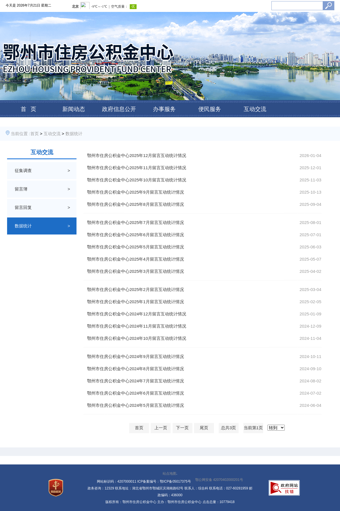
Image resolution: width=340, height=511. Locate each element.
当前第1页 (253, 427)
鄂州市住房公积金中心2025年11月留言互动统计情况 (136, 167)
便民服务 (209, 109)
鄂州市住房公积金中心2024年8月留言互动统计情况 (135, 368)
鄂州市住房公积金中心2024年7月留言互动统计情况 (135, 380)
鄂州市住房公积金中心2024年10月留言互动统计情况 (136, 338)
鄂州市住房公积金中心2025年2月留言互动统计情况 (135, 289)
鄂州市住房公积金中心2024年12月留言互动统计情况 (136, 313)
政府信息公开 (119, 109)
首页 (34, 133)
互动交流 (255, 109)
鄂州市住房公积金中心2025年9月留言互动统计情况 (135, 192)
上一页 (160, 427)
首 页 (28, 109)
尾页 (204, 427)
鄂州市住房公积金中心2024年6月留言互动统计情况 (135, 393)
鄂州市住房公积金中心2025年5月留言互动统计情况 (135, 246)
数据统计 (73, 133)
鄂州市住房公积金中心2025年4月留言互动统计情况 (135, 259)
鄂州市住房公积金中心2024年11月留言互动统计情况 (136, 326)
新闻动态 (73, 109)
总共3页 (228, 427)
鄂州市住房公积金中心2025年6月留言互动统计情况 (135, 234)
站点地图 (169, 474)
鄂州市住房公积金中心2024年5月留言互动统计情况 (135, 405)
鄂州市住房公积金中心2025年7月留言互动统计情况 (135, 222)
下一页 (182, 427)
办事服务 (164, 109)
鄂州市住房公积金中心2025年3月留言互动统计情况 (135, 271)
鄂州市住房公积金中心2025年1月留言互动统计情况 (135, 301)
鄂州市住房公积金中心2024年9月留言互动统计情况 (135, 356)
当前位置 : (20, 133)
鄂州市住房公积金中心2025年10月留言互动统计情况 (136, 179)
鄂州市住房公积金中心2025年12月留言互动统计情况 (136, 155)
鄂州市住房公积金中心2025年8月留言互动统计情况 (135, 204)
